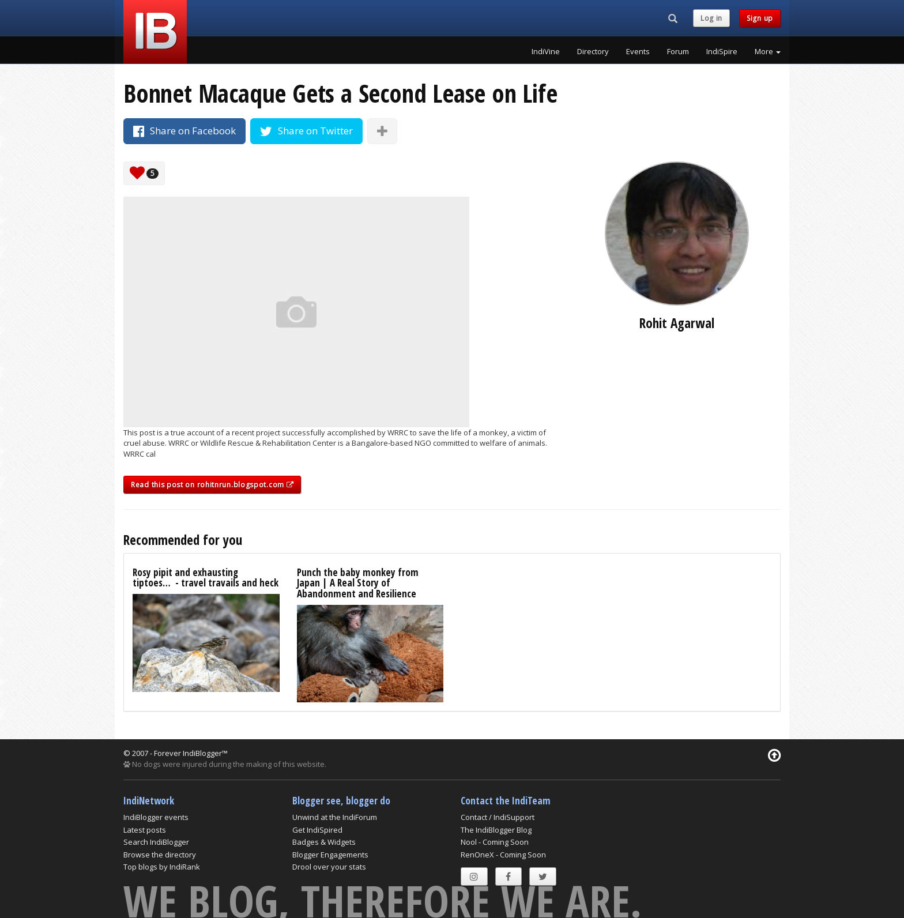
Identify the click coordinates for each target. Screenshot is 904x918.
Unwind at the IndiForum (334, 817)
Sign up (760, 18)
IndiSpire (721, 51)
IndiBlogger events (156, 817)
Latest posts (144, 830)
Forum (678, 51)
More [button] (768, 51)
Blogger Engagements (330, 854)
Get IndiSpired (317, 830)
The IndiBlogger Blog (496, 830)
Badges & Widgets (324, 842)
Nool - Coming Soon (495, 842)
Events (638, 51)
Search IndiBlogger (156, 842)
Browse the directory (159, 854)
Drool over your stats (329, 866)
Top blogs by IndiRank (161, 866)
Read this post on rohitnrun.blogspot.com (212, 485)
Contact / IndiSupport (497, 817)
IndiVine (546, 51)
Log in (711, 18)
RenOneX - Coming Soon (503, 854)
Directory (593, 51)
